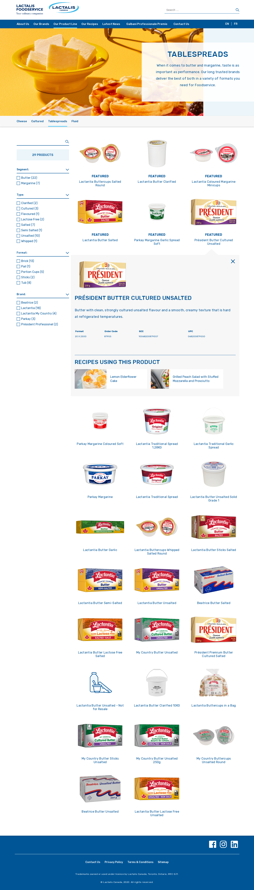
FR (236, 23)
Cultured (37, 121)
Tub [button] (26, 282)
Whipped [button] (29, 241)
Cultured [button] (29, 208)
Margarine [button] (30, 183)
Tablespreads (57, 121)
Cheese (22, 121)
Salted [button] (28, 225)
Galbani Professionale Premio (146, 24)
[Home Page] (71, 10)
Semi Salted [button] (31, 230)
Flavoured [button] (30, 214)
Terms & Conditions (140, 862)
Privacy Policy (114, 862)
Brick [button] (27, 261)
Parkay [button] (28, 319)
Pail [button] (25, 266)
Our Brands (41, 24)
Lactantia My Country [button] (38, 313)
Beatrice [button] (29, 302)
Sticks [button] (27, 277)
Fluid (75, 121)
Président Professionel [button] (39, 324)
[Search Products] (202, 9)
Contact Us (181, 24)
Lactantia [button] (31, 308)
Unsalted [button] (30, 235)
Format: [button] (22, 252)
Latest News (111, 24)
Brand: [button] (21, 294)
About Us (23, 24)
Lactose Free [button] (32, 219)
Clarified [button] (29, 203)
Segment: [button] (23, 169)
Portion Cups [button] (32, 272)
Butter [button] (29, 178)
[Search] (237, 10)
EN (227, 23)
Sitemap (163, 862)
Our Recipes (89, 24)
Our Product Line (65, 24)
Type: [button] (20, 194)
